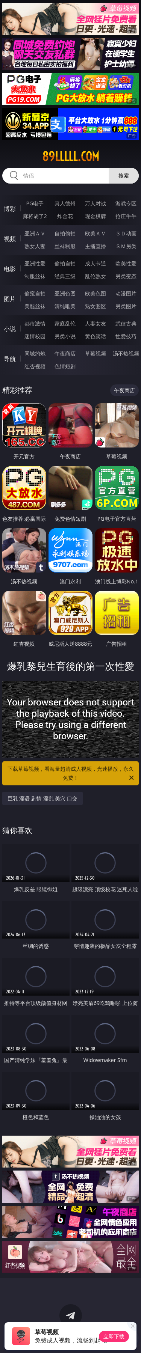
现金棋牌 (95, 216)
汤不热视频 (126, 353)
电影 (10, 269)
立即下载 (113, 1336)
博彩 (10, 209)
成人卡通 (95, 263)
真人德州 (65, 203)
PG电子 (35, 203)
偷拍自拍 (65, 263)
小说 (10, 329)
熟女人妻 (34, 246)
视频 (10, 239)
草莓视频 (95, 353)
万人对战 (95, 203)
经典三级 (65, 276)
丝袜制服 (65, 246)
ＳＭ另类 (125, 246)
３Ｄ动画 (125, 233)
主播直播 (95, 246)
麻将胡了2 (35, 216)
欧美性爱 (125, 263)
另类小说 (65, 336)
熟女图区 (95, 306)
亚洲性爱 (34, 263)
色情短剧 (65, 366)
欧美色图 (95, 293)
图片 (10, 299)
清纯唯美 (65, 306)
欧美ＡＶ (95, 233)
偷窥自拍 (34, 293)
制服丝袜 (34, 276)
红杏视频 (34, 366)
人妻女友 (95, 323)
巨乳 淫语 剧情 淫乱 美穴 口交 (42, 798)
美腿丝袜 (34, 306)
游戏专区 (125, 203)
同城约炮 (34, 353)
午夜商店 (65, 353)
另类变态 (125, 276)
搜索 (123, 175)
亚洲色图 (65, 293)
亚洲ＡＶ (34, 233)
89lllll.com (70, 156)
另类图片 (125, 306)
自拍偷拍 (65, 233)
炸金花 (65, 216)
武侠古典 (125, 323)
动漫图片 (125, 293)
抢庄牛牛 (125, 216)
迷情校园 (34, 336)
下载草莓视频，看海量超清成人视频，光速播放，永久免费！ (71, 773)
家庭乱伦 (65, 323)
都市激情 (34, 323)
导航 (10, 359)
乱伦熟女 (95, 276)
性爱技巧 (125, 336)
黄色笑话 (95, 336)
